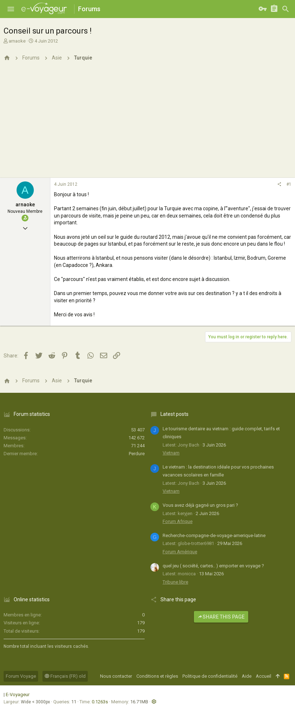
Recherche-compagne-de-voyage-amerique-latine (214, 535)
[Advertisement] (147, 123)
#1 (288, 184)
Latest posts (174, 414)
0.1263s (100, 701)
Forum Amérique (180, 551)
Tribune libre (175, 582)
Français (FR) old (65, 676)
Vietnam (171, 453)
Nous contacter (116, 676)
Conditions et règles (157, 676)
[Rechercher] (285, 9)
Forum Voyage (21, 676)
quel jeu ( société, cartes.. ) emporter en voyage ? (213, 565)
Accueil (263, 676)
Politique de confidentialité (209, 676)
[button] (11, 9)
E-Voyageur (18, 694)
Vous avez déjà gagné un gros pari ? (200, 505)
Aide (246, 676)
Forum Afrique (177, 521)
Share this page (221, 617)
